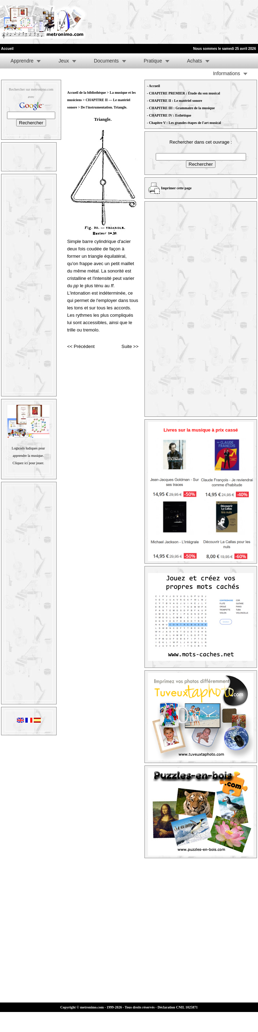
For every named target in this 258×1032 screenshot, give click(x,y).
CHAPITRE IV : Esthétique (170, 115)
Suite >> (130, 346)
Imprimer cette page (176, 188)
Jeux (63, 61)
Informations (226, 73)
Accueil (154, 86)
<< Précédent (81, 346)
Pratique (153, 61)
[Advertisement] (111, 22)
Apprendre (22, 61)
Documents (106, 61)
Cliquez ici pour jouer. (28, 463)
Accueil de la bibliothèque (86, 92)
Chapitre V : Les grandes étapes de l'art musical (185, 123)
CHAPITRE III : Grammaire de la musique (182, 108)
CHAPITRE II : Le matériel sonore (175, 101)
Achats (194, 61)
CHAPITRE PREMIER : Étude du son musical (184, 93)
